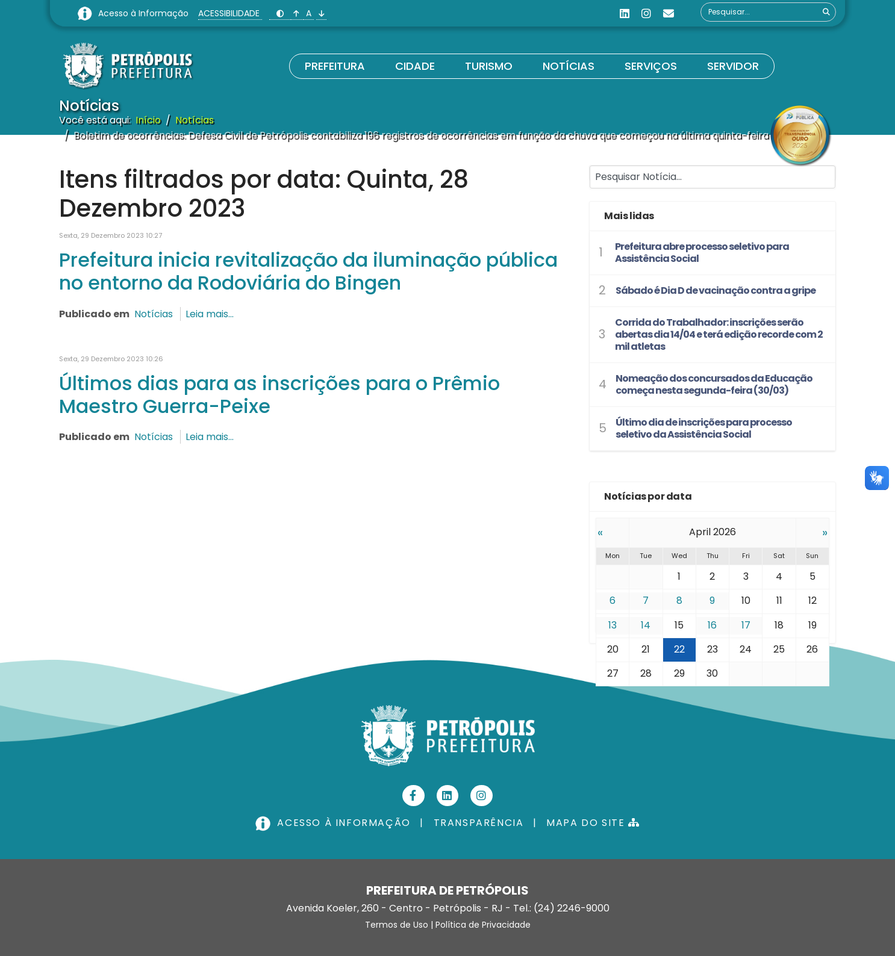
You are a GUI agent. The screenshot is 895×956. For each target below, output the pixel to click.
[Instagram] (646, 13)
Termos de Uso (396, 925)
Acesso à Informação (144, 13)
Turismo (489, 65)
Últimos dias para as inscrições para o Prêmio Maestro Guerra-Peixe (279, 395)
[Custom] (668, 13)
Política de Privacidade (483, 925)
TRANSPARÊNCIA (479, 823)
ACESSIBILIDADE (230, 13)
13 (612, 625)
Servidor (733, 65)
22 (679, 649)
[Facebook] (413, 795)
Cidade (415, 65)
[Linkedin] (624, 13)
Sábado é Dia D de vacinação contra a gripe (715, 290)
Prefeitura (335, 65)
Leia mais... (210, 314)
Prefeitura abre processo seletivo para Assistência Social (702, 252)
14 (645, 625)
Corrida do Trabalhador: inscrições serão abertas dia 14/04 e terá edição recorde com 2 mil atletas (719, 334)
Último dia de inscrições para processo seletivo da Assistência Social (704, 428)
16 (712, 625)
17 (745, 625)
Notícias (568, 65)
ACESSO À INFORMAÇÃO (334, 823)
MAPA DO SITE (593, 823)
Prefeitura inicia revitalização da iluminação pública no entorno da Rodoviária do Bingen (308, 271)
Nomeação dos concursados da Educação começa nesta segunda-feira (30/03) (714, 384)
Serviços (651, 65)
